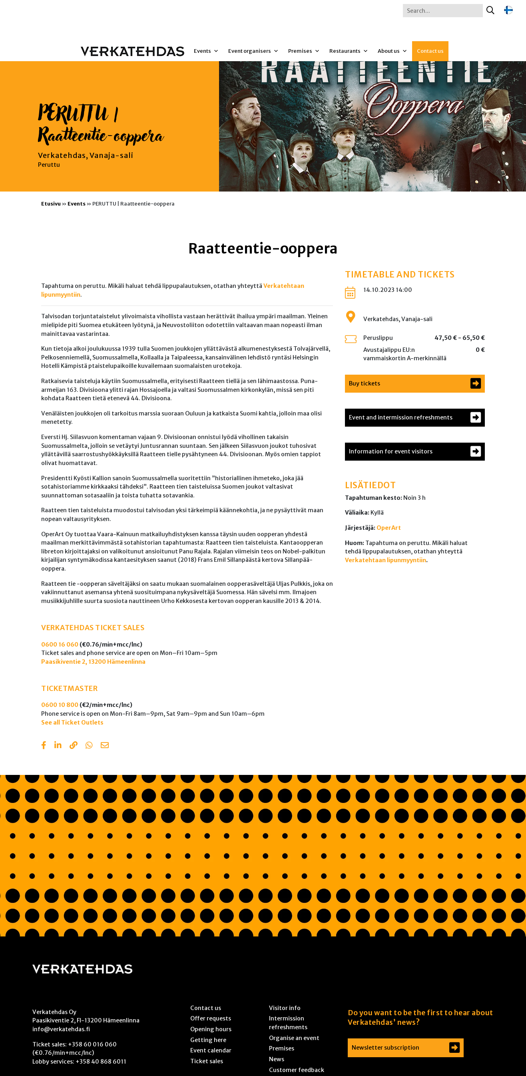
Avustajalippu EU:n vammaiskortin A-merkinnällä (404, 354)
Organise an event (294, 1038)
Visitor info (285, 1008)
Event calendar (210, 1050)
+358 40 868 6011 (101, 1061)
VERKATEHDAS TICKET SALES (92, 627)
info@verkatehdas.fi (61, 1029)
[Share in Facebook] (43, 746)
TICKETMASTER (69, 688)
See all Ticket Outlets (72, 722)
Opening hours (210, 1029)
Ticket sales (206, 1061)
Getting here (208, 1040)
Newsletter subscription (385, 1047)
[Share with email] (105, 746)
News (276, 1059)
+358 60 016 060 (92, 1044)
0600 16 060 (59, 644)
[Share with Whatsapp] (89, 746)
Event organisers (253, 51)
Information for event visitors (390, 451)
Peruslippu (378, 337)
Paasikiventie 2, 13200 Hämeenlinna (93, 661)
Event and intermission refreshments (400, 417)
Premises (304, 51)
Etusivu (51, 203)
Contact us (430, 51)
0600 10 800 (59, 705)
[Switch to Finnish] (508, 10)
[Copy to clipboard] (74, 746)
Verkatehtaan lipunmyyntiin (385, 560)
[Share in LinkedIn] (58, 746)
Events (206, 51)
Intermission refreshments (288, 1023)
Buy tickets (364, 383)
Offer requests (210, 1018)
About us (392, 51)
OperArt (389, 527)
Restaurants (348, 51)
